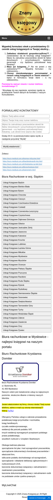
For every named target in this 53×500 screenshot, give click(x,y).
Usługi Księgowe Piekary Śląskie (17, 269)
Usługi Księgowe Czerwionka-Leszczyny (20, 211)
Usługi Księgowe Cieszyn (14, 199)
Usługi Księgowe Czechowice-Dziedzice (20, 203)
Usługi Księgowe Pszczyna (15, 273)
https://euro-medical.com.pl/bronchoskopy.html (20, 167)
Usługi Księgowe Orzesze (14, 265)
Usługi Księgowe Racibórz (14, 277)
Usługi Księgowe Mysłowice (15, 256)
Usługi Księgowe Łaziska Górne (17, 248)
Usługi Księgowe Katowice (14, 236)
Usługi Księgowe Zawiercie (15, 322)
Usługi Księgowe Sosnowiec (15, 297)
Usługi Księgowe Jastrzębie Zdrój (17, 228)
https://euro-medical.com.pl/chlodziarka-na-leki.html (22, 164)
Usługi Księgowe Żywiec (13, 330)
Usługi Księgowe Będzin (13, 183)
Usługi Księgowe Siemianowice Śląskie (20, 293)
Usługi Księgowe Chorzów (14, 195)
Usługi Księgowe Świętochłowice (17, 301)
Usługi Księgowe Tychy (13, 310)
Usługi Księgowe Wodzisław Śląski (18, 314)
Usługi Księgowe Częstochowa (16, 215)
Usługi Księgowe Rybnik (13, 285)
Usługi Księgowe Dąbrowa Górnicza (19, 219)
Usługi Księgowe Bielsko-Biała (16, 187)
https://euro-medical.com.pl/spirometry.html (19, 170)
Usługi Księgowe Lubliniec (14, 244)
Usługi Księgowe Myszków (14, 260)
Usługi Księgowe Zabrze (13, 318)
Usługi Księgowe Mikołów (14, 252)
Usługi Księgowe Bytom (13, 191)
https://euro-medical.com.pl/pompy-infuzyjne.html (21, 158)
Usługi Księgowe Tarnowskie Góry (18, 306)
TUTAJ (11, 411)
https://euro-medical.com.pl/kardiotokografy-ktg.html (22, 161)
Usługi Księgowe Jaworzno (15, 232)
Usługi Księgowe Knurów (14, 240)
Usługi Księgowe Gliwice (14, 224)
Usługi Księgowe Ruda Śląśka (16, 281)
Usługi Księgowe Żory (12, 326)
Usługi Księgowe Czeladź (14, 207)
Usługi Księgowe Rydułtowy (15, 289)
